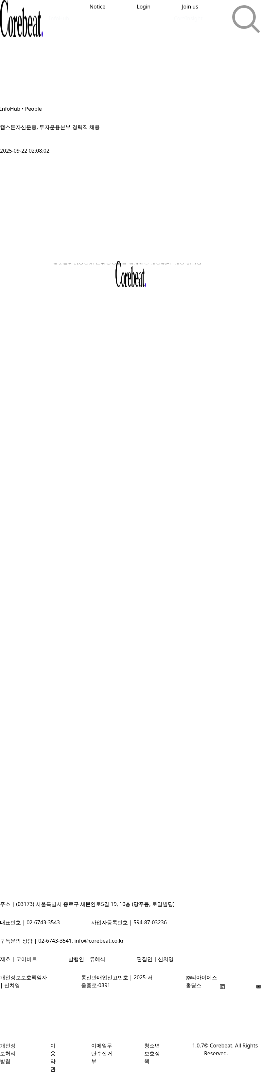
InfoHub (59, 18)
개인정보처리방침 (8, 1053)
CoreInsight (188, 18)
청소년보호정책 (152, 1053)
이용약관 (53, 1057)
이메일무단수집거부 (101, 1053)
